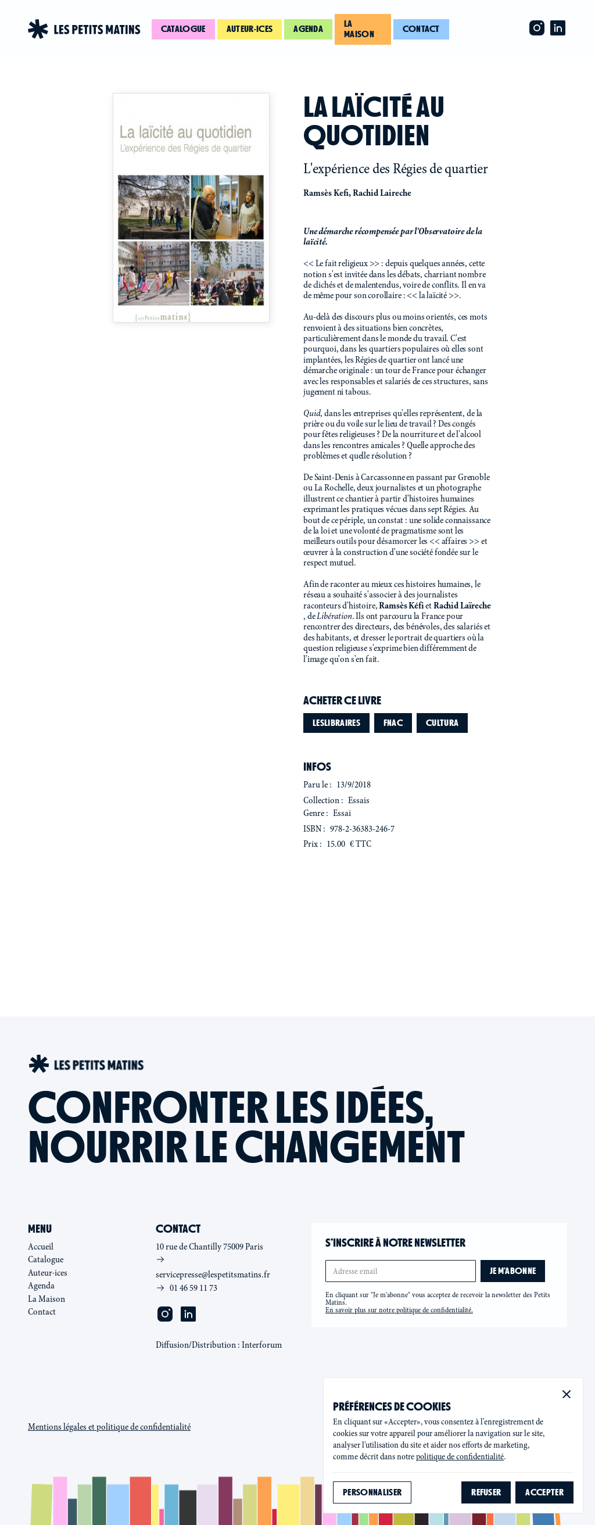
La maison (359, 29)
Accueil (40, 1246)
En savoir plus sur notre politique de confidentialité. (399, 1310)
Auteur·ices (250, 28)
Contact (421, 28)
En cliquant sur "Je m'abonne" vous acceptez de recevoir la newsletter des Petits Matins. (437, 1302)
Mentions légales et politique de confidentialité (109, 1427)
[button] (566, 1394)
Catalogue (183, 28)
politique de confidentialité (460, 1457)
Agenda (308, 28)
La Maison (46, 1299)
